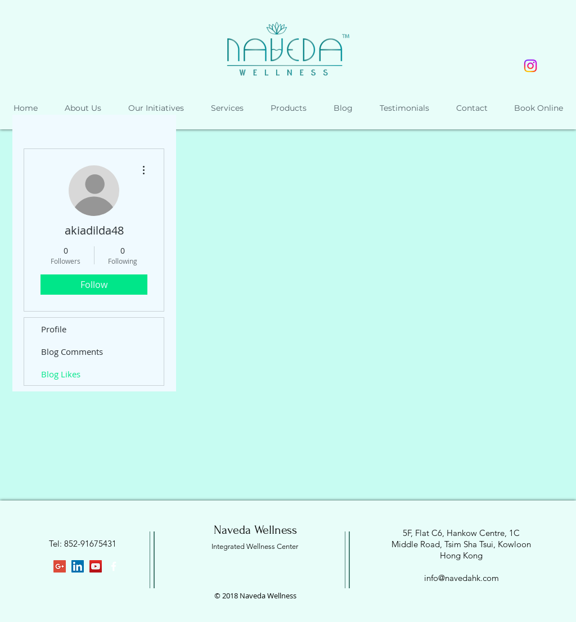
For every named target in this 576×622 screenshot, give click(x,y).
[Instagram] (530, 65)
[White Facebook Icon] (113, 566)
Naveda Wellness (255, 530)
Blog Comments (72, 351)
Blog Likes (60, 374)
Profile (53, 329)
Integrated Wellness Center (255, 546)
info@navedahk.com (461, 578)
